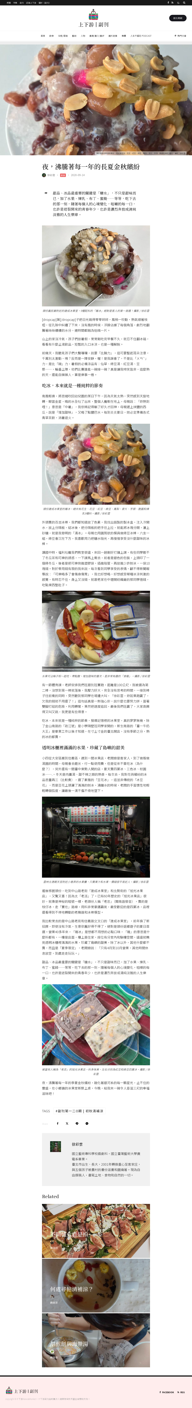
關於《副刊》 (45, 2)
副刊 (22, 2)
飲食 (51, 35)
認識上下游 (31, 2)
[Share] (57, 1123)
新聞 (9, 2)
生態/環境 (63, 35)
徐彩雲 (51, 175)
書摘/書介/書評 (96, 35)
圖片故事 (113, 35)
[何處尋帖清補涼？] (96, 1295)
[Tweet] (67, 1123)
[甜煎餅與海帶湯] (96, 1350)
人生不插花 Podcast (140, 35)
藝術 (74, 35)
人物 (83, 35)
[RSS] (172, 2)
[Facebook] (168, 2)
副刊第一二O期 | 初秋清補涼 (81, 1110)
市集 (15, 2)
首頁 (43, 35)
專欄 (124, 35)
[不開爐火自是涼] (96, 1241)
